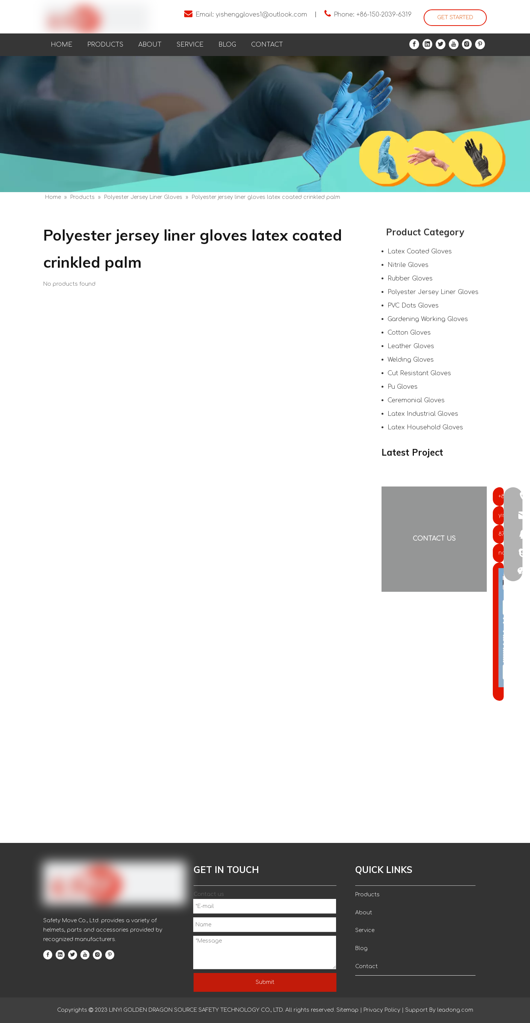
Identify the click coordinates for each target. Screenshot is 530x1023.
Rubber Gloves (410, 278)
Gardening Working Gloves (428, 319)
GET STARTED (455, 17)
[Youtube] (454, 44)
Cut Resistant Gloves (419, 373)
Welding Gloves (411, 359)
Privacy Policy (381, 1010)
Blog (361, 948)
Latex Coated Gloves (420, 251)
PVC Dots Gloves (413, 305)
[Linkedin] (427, 44)
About (363, 912)
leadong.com (454, 1010)
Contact (366, 966)
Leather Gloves (411, 346)
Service (364, 930)
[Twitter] (440, 44)
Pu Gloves (403, 386)
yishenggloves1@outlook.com (261, 14)
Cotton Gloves (409, 332)
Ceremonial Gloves (416, 400)
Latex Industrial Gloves (423, 414)
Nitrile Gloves (408, 265)
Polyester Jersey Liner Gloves (433, 292)
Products (367, 894)
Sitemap (347, 1010)
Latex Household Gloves (425, 427)
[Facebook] (414, 44)
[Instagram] (467, 44)
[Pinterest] (480, 44)
